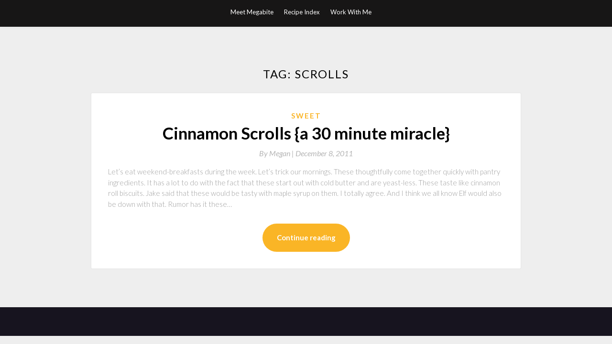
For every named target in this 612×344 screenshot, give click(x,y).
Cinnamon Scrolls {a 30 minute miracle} (306, 133)
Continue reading (306, 237)
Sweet (306, 115)
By (277, 153)
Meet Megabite (251, 12)
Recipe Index (302, 12)
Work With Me (351, 12)
